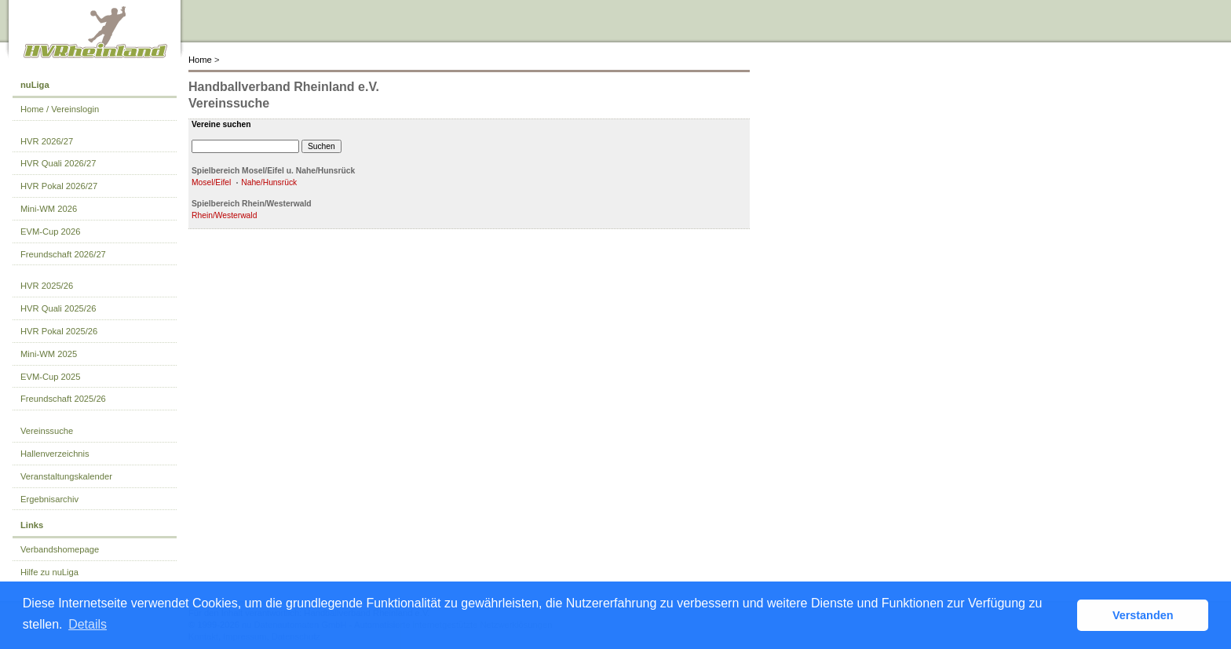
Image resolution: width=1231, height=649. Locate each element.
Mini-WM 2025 (48, 354)
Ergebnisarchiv (49, 499)
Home (200, 59)
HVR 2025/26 (46, 285)
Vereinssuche (46, 431)
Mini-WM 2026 (48, 208)
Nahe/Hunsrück (269, 182)
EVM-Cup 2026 (50, 231)
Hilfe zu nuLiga (49, 572)
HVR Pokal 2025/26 (58, 331)
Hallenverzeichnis (54, 453)
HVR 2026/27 (46, 141)
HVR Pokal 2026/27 (58, 186)
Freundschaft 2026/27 (63, 254)
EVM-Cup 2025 (50, 376)
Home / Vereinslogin (59, 109)
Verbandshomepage (59, 549)
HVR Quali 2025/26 (58, 308)
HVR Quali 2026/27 (58, 163)
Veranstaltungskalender (66, 476)
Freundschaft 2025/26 (63, 398)
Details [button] (87, 624)
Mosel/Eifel (211, 182)
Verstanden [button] (1143, 615)
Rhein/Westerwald (224, 215)
